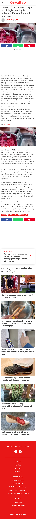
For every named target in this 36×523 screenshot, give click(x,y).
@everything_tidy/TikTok (10, 124)
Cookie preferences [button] (18, 505)
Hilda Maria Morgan (12, 19)
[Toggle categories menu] (2, 2)
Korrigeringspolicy (18, 484)
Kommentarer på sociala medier (18, 493)
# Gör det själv (23, 215)
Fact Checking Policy (18, 480)
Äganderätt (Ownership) (18, 490)
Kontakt (18, 468)
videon (19, 150)
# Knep (4, 215)
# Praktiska (12, 215)
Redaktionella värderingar (18, 487)
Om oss (18, 465)
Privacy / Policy (18, 502)
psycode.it (18, 472)
